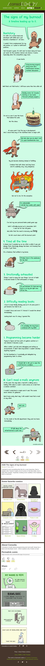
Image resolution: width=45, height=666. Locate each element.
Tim (3, 467)
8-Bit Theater (26, 654)
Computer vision (8, 517)
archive (16, 8)
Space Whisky (21, 535)
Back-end (8, 535)
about (23, 8)
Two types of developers (34, 499)
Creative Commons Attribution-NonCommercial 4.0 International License (22, 658)
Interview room (8, 498)
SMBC (20, 654)
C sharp (34, 535)
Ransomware (21, 498)
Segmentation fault (21, 517)
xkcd (16, 654)
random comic (7, 8)
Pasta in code (34, 517)
